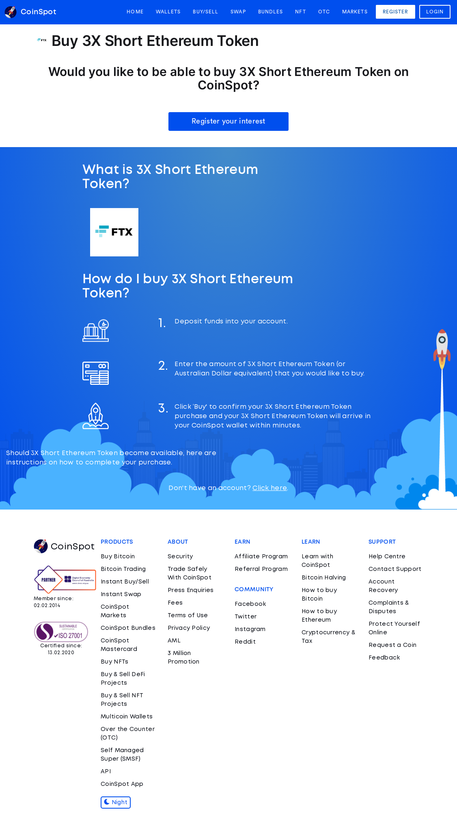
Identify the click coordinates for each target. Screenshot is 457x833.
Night (115, 802)
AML (174, 640)
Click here (269, 488)
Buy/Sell (205, 11)
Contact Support (395, 569)
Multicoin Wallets (127, 716)
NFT (300, 11)
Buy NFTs (114, 661)
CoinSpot (64, 547)
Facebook (250, 604)
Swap (238, 11)
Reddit (245, 642)
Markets (355, 11)
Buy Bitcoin (118, 556)
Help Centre (387, 556)
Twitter (246, 616)
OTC (324, 11)
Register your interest (228, 121)
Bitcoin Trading (123, 569)
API (106, 771)
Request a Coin (392, 645)
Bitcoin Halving (324, 577)
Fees (175, 603)
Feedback (384, 657)
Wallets (168, 11)
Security (180, 556)
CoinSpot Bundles (128, 628)
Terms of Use (188, 615)
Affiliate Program (261, 556)
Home (135, 11)
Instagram (250, 629)
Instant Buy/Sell (125, 581)
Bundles (270, 11)
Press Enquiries (191, 590)
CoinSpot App (122, 784)
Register (395, 11)
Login (435, 11)
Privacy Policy (189, 628)
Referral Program (261, 569)
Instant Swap (121, 594)
